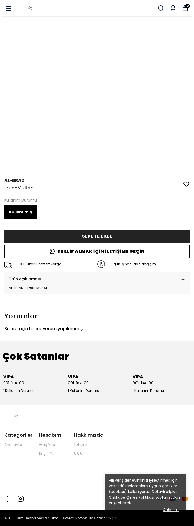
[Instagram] (20, 498)
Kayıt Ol (46, 453)
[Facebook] (7, 498)
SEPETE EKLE (97, 236)
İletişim (80, 444)
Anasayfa (13, 444)
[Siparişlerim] (173, 8)
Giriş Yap (47, 444)
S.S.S (78, 453)
